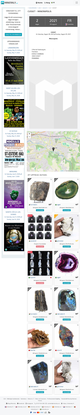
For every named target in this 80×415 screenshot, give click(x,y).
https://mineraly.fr (68, 403)
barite (32, 350)
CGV (5, 398)
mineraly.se (44, 409)
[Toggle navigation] (76, 3)
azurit (58, 350)
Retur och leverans (40, 398)
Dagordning (33, 7)
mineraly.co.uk (21, 406)
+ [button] (29, 134)
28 (50, 7)
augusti (45, 7)
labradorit (60, 314)
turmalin (33, 204)
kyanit (32, 277)
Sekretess (23, 398)
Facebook (20, 403)
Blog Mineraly (11, 403)
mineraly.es (56, 406)
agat (57, 204)
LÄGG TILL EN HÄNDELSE (13, 34)
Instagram (29, 403)
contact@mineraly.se (53, 403)
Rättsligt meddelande (13, 398)
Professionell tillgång (53, 398)
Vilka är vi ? (31, 398)
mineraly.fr (9, 406)
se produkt (40, 210)
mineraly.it (46, 406)
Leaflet (62, 170)
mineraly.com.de (34, 406)
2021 (39, 7)
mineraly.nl (67, 406)
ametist (32, 241)
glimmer (59, 241)
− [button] (29, 137)
